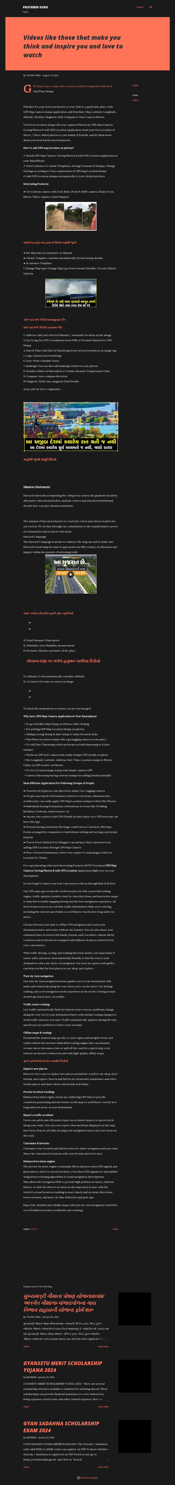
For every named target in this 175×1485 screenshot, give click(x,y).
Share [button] (135, 85)
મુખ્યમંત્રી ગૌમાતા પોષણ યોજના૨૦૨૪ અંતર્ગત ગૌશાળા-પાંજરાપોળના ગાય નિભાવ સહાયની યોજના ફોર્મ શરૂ (63, 1302)
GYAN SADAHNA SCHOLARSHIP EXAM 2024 (61, 1427)
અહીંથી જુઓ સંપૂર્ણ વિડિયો (39, 459)
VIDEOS (135, 100)
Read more (103, 1346)
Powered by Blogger (87, 1478)
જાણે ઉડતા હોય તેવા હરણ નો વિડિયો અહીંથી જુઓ (49, 242)
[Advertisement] (66, 1253)
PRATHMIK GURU (35, 7)
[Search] (140, 7)
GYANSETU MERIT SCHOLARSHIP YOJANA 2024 (62, 1366)
